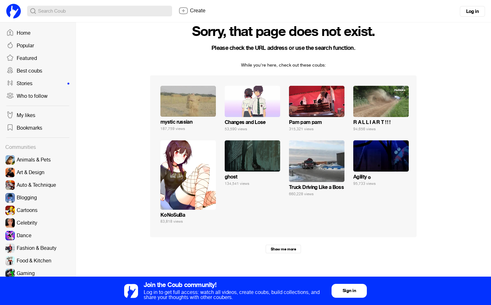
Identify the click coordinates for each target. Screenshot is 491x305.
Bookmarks (24, 128)
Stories (37, 83)
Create (191, 11)
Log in (472, 11)
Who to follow (27, 96)
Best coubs (24, 71)
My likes (20, 115)
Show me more (283, 249)
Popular (20, 45)
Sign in (349, 291)
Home (18, 33)
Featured (21, 58)
